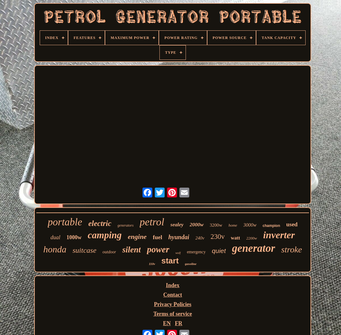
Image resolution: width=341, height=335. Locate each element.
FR (178, 323)
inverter (279, 234)
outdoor (109, 252)
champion (271, 226)
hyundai (178, 237)
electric (99, 223)
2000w (196, 225)
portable (65, 222)
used (292, 224)
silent (131, 249)
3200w (216, 225)
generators (126, 225)
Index (172, 285)
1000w (74, 237)
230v (218, 236)
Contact (172, 295)
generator (253, 248)
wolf (178, 253)
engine (137, 236)
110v (152, 264)
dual (55, 237)
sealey (176, 225)
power (158, 249)
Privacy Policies (172, 304)
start (170, 260)
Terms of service (172, 314)
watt (235, 237)
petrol (152, 222)
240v (199, 238)
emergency (196, 252)
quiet (219, 250)
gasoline (191, 264)
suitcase (84, 250)
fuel (157, 237)
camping (105, 235)
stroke (291, 249)
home (232, 225)
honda (54, 249)
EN (167, 323)
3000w (250, 225)
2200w (251, 238)
